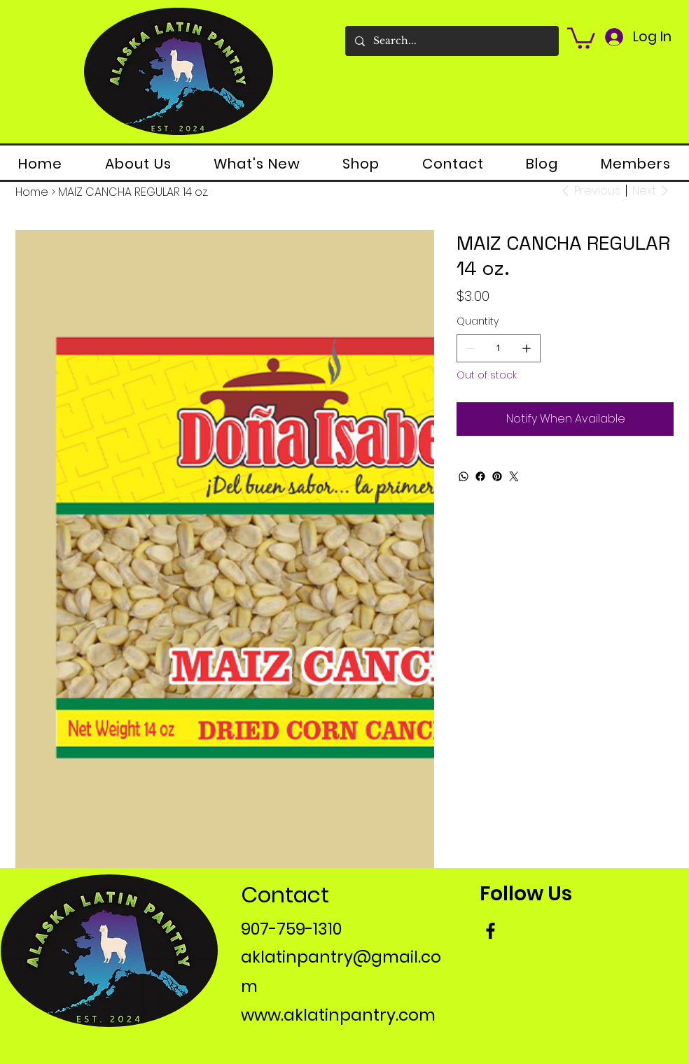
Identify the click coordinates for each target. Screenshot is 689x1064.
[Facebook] (480, 476)
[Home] (31, 192)
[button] (581, 37)
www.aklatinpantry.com (338, 1015)
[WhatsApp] (464, 476)
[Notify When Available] (565, 419)
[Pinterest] (497, 476)
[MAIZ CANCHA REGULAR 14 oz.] (133, 192)
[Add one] (527, 348)
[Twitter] (514, 476)
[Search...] (451, 41)
